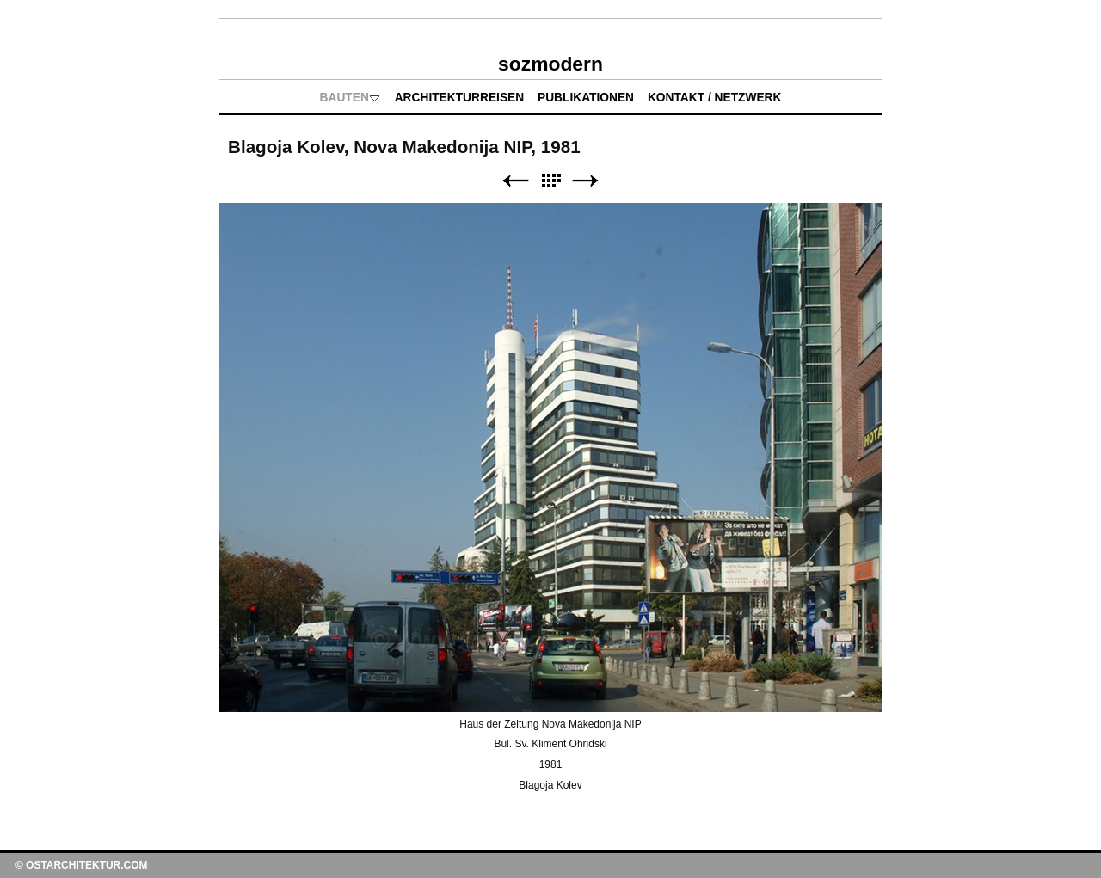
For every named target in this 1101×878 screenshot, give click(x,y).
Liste (550, 181)
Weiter (585, 181)
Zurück (515, 181)
